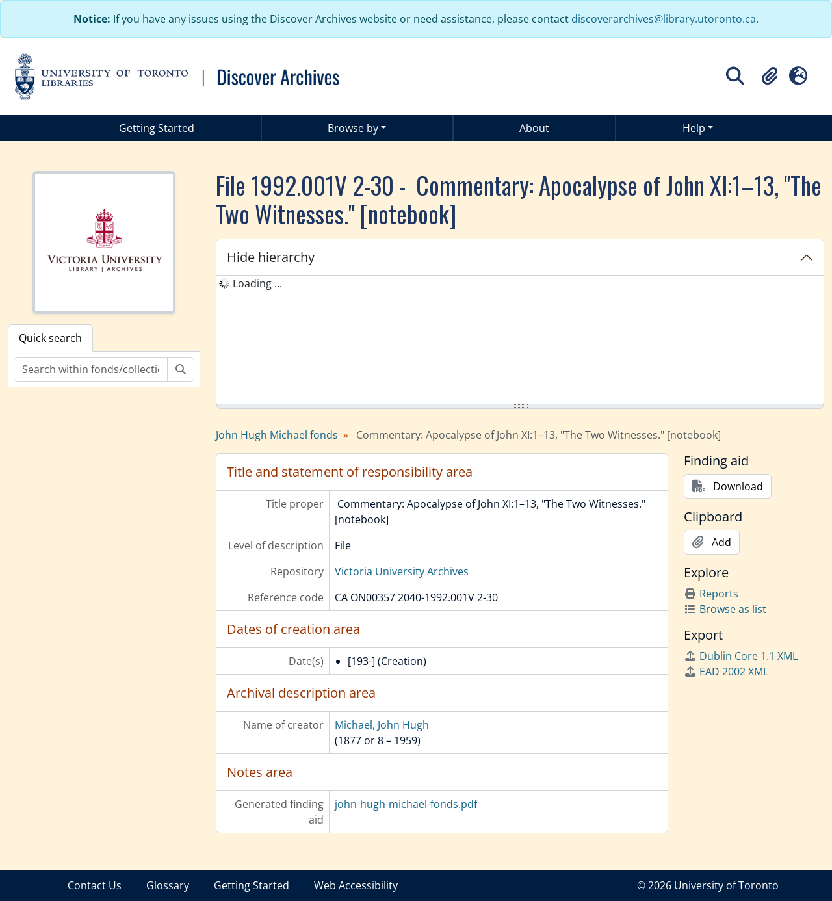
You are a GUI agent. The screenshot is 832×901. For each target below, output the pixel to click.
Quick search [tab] (50, 338)
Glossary (167, 885)
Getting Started (156, 128)
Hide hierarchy (271, 257)
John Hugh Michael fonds (277, 435)
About (534, 128)
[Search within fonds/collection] (91, 369)
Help (693, 128)
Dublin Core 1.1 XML (741, 656)
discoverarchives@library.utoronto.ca (663, 19)
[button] (769, 76)
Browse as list (725, 609)
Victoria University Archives (402, 571)
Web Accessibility (356, 885)
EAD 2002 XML (726, 671)
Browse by (353, 128)
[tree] (520, 341)
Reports (711, 593)
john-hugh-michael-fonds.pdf (406, 804)
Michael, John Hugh (382, 725)
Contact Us (95, 885)
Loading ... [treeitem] (257, 283)
